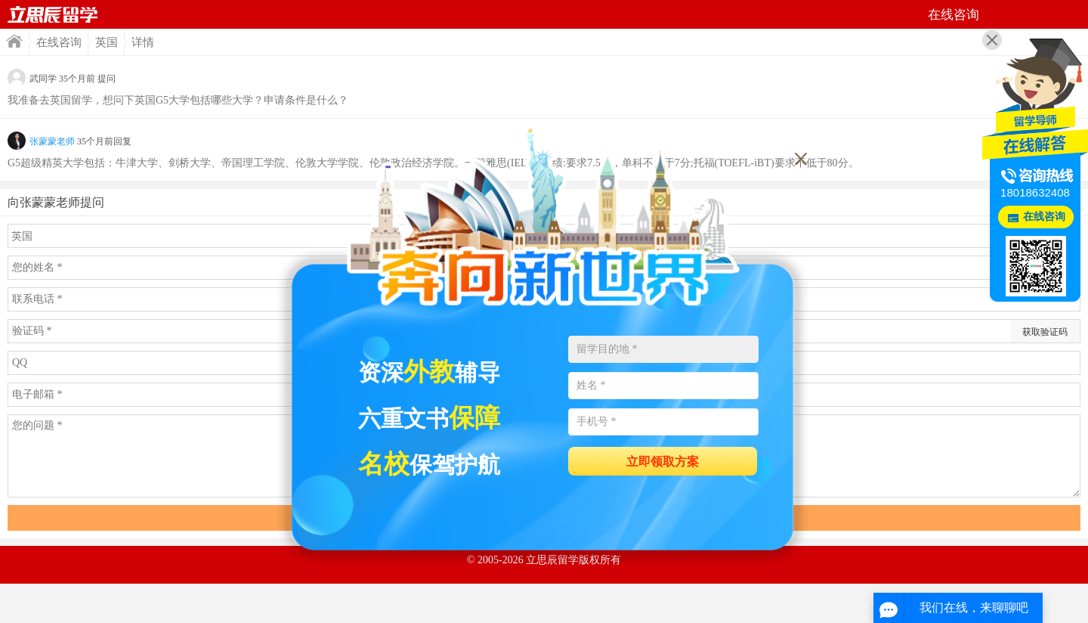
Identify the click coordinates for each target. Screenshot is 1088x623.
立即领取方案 (662, 461)
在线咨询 (59, 42)
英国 (106, 42)
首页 (53, 14)
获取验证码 (1045, 332)
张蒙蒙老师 (52, 141)
